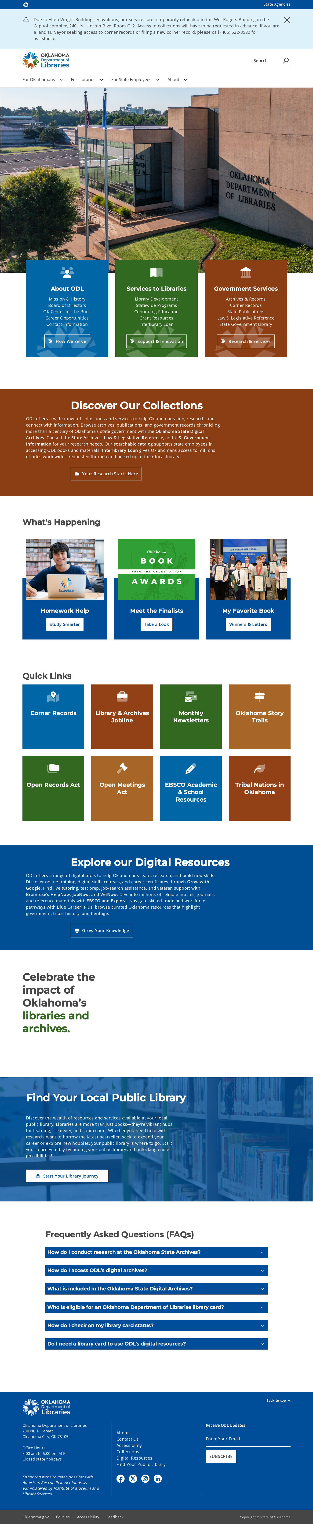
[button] (67, 341)
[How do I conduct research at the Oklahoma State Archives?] (156, 1252)
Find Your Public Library (141, 1464)
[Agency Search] (286, 60)
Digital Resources (134, 1458)
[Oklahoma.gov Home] (25, 4)
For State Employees (135, 79)
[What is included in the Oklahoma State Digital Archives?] (156, 1288)
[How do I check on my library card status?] (156, 1325)
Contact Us (127, 1439)
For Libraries (87, 79)
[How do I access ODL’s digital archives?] (156, 1270)
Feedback (115, 1517)
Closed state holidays (42, 1459)
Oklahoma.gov (35, 1517)
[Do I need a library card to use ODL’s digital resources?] (156, 1343)
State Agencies (277, 4)
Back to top (278, 1400)
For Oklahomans (42, 79)
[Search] (271, 60)
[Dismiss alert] (287, 19)
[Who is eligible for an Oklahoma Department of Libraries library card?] (156, 1307)
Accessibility (129, 1445)
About (177, 79)
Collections (127, 1451)
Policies (63, 1517)
